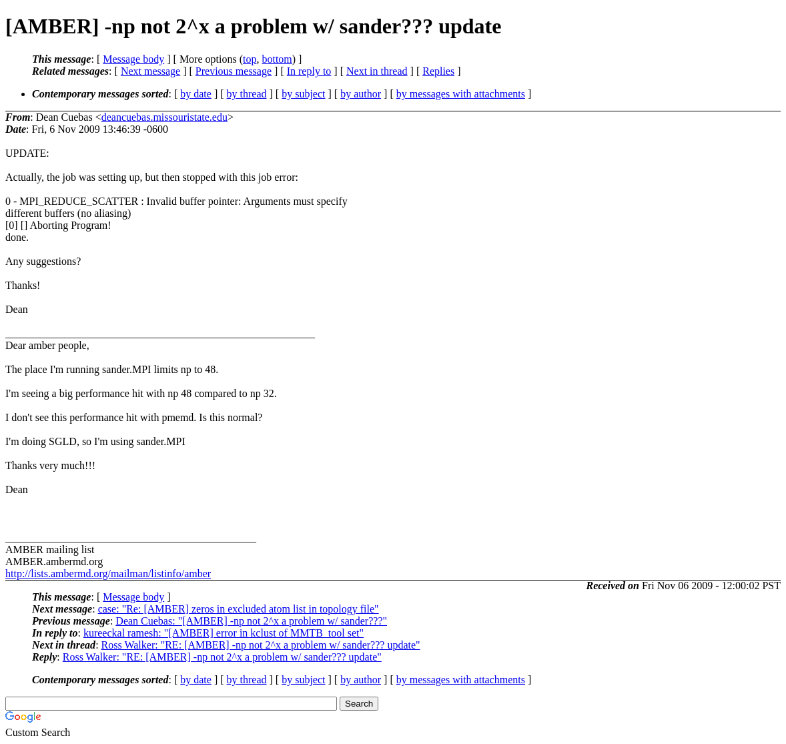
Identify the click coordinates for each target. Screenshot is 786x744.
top (249, 59)
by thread (247, 93)
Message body (133, 59)
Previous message (233, 71)
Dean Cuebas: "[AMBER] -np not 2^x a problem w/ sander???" (251, 621)
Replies (438, 71)
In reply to (309, 71)
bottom (277, 59)
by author (360, 93)
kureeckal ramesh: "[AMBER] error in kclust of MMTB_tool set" (223, 633)
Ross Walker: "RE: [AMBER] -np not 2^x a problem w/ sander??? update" (260, 645)
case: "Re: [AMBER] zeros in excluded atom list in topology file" (238, 609)
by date (196, 93)
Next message (150, 71)
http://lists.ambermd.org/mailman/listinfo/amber (108, 573)
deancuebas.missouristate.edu (164, 117)
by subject (303, 93)
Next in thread (377, 71)
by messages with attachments (460, 93)
